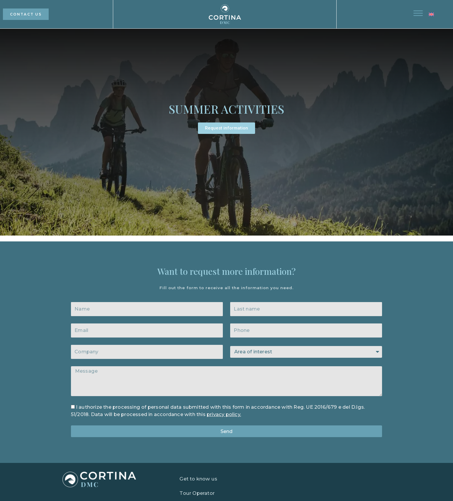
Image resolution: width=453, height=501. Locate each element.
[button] (435, 14)
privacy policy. (224, 414)
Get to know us (198, 479)
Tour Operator (197, 493)
